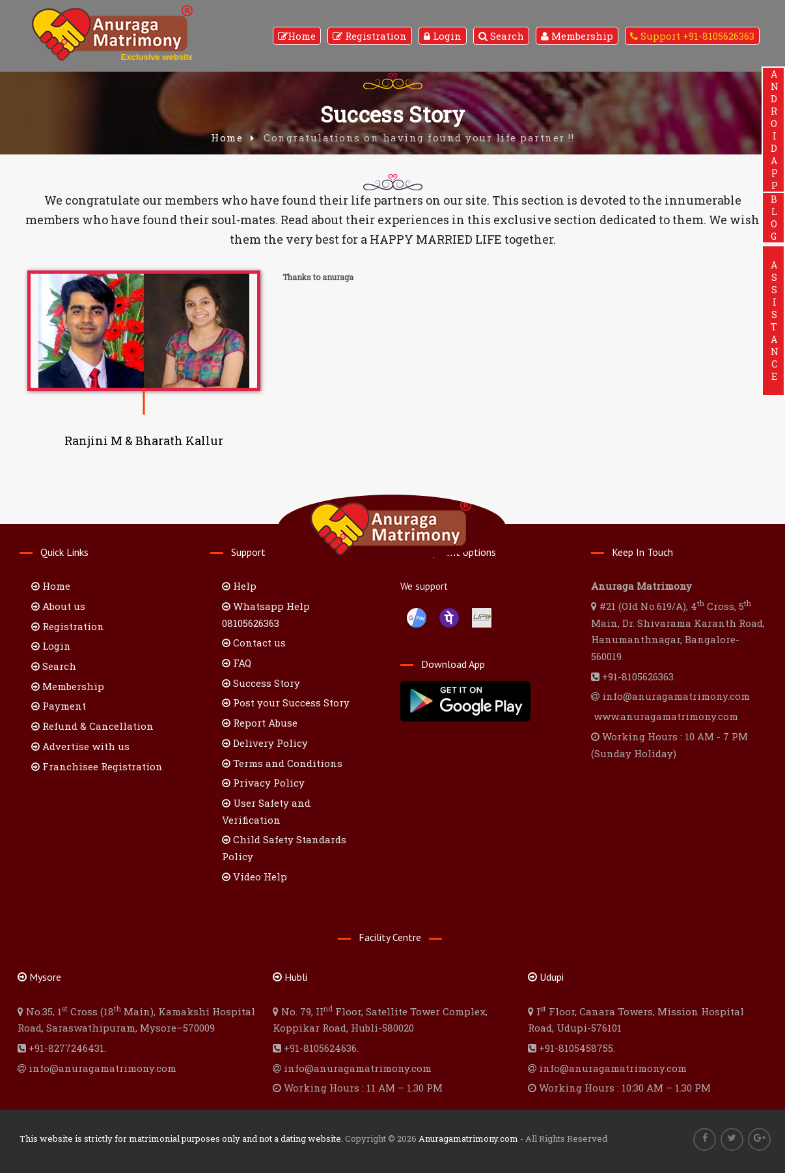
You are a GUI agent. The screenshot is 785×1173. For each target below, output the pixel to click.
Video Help (254, 876)
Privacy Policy (263, 782)
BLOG (773, 217)
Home (297, 35)
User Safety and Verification (266, 811)
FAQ (236, 662)
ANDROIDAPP (773, 130)
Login (442, 35)
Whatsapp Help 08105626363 (266, 615)
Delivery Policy (265, 742)
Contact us (254, 642)
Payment (58, 705)
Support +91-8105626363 (692, 35)
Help (239, 585)
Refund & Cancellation (92, 725)
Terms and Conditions (282, 763)
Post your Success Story (286, 702)
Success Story (261, 682)
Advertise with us (80, 746)
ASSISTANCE (773, 320)
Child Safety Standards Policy (284, 848)
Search (501, 35)
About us (58, 606)
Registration (370, 35)
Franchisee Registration (97, 766)
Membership (577, 35)
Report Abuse (259, 722)
